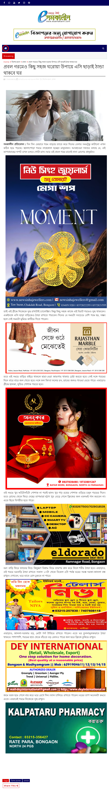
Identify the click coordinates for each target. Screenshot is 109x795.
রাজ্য (24, 62)
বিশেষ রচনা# (16, 780)
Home (6, 62)
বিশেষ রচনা (16, 62)
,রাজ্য (53, 79)
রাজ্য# (26, 780)
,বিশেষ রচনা (46, 79)
